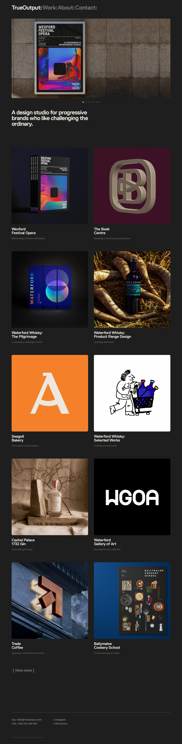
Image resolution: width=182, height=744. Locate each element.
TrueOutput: (27, 7)
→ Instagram (59, 719)
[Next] (166, 58)
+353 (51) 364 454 (27, 723)
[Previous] (15, 58)
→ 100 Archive (59, 723)
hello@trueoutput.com (29, 719)
